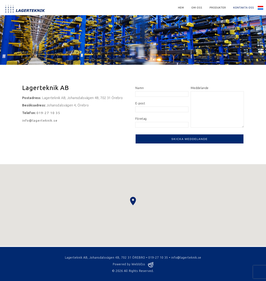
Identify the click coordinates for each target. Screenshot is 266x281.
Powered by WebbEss (133, 264)
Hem (181, 7)
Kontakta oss (243, 7)
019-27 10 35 (48, 113)
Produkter (218, 7)
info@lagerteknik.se (40, 120)
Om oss (196, 7)
